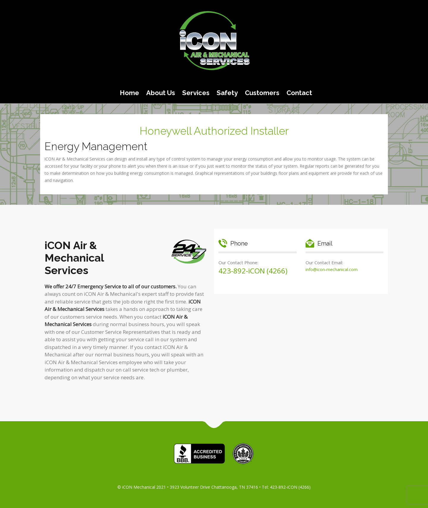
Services (196, 93)
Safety (227, 93)
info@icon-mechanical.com (332, 269)
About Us (160, 93)
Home (129, 93)
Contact (299, 93)
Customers (262, 93)
